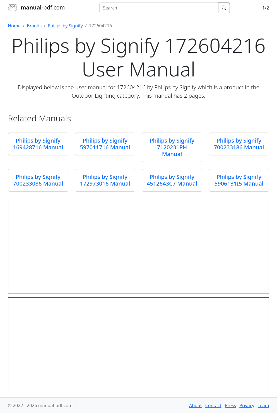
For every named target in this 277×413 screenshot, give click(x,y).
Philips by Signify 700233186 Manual (239, 144)
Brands (34, 26)
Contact (213, 405)
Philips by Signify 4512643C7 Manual (172, 180)
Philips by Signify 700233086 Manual (38, 180)
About (195, 405)
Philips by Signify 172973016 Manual (105, 180)
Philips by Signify (65, 26)
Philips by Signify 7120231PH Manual (172, 147)
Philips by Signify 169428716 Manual (38, 144)
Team (263, 405)
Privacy (246, 405)
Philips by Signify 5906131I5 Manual (239, 180)
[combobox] (158, 8)
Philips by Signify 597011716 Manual (105, 144)
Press (230, 405)
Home (14, 26)
